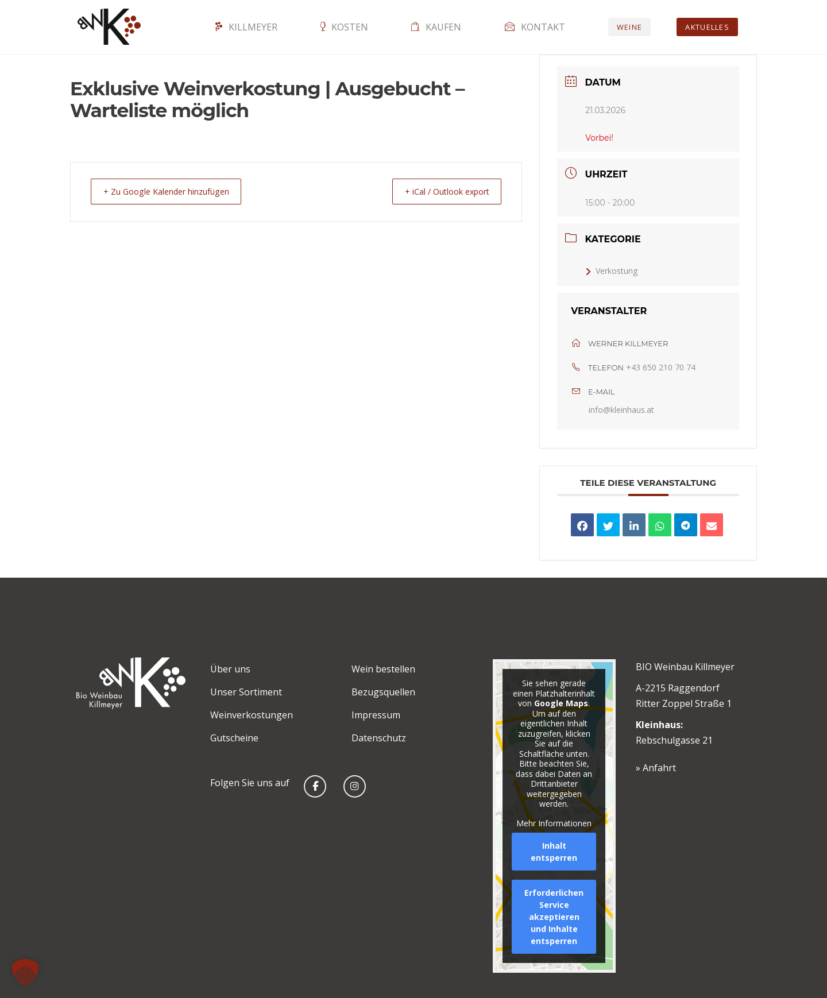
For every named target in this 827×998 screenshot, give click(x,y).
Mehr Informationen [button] (554, 823)
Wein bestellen (383, 669)
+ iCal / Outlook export (440, 192)
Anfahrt (659, 767)
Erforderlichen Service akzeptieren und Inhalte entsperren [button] (553, 916)
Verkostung (611, 270)
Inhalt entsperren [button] (554, 851)
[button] (25, 972)
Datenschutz (378, 738)
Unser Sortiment (246, 692)
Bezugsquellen (383, 692)
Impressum (375, 715)
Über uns (230, 669)
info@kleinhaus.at (621, 409)
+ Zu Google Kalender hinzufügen (172, 192)
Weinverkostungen (251, 715)
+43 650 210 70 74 (660, 367)
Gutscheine (234, 738)
